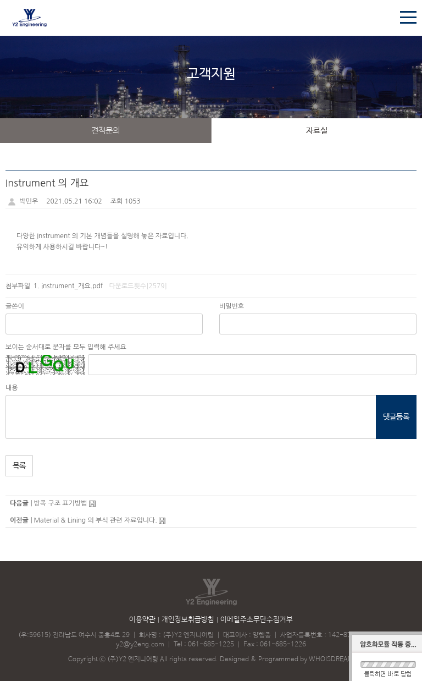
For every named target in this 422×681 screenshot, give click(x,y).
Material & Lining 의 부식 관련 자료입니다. (95, 520)
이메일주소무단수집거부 (256, 620)
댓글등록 (396, 417)
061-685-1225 (211, 645)
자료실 (316, 130)
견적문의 (105, 130)
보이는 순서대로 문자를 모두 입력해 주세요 (65, 347)
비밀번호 (231, 306)
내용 (11, 388)
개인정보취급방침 (188, 620)
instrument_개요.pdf (72, 286)
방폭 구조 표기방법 (60, 503)
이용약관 (142, 620)
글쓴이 (14, 306)
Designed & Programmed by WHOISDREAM (287, 659)
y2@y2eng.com (140, 645)
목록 (19, 466)
